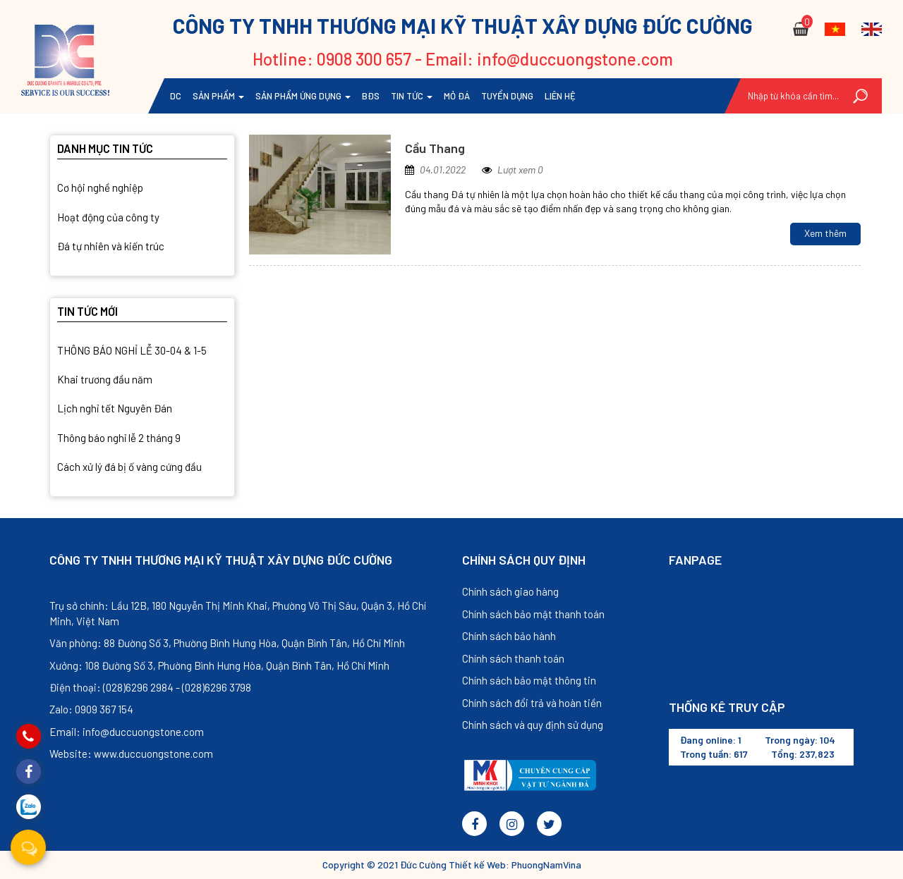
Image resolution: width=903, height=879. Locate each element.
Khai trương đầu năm (104, 379)
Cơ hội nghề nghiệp (100, 187)
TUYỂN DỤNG (507, 96)
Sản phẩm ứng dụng (303, 96)
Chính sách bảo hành (509, 635)
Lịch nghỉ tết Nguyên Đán (114, 408)
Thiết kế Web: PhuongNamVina (515, 865)
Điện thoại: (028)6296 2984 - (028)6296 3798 (150, 687)
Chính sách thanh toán (513, 658)
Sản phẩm (218, 96)
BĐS (371, 96)
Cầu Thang (435, 148)
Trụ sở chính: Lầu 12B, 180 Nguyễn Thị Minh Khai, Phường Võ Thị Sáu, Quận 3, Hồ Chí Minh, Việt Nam (237, 613)
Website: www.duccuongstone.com (131, 753)
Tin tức (411, 96)
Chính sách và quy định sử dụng (532, 724)
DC (175, 96)
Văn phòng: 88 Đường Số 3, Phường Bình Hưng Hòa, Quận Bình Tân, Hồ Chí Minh (227, 643)
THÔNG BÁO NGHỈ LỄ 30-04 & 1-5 (132, 350)
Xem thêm (825, 233)
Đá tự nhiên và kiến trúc (110, 246)
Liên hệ (560, 96)
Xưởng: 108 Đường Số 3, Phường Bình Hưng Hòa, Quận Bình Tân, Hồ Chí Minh (219, 665)
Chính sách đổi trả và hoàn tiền (532, 702)
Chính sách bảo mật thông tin (529, 680)
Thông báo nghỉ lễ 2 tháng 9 (119, 437)
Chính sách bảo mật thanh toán (533, 614)
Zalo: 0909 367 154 (91, 709)
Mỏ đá (457, 96)
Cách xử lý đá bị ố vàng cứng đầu (129, 466)
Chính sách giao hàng (510, 591)
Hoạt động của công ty (108, 217)
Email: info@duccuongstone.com (126, 731)
